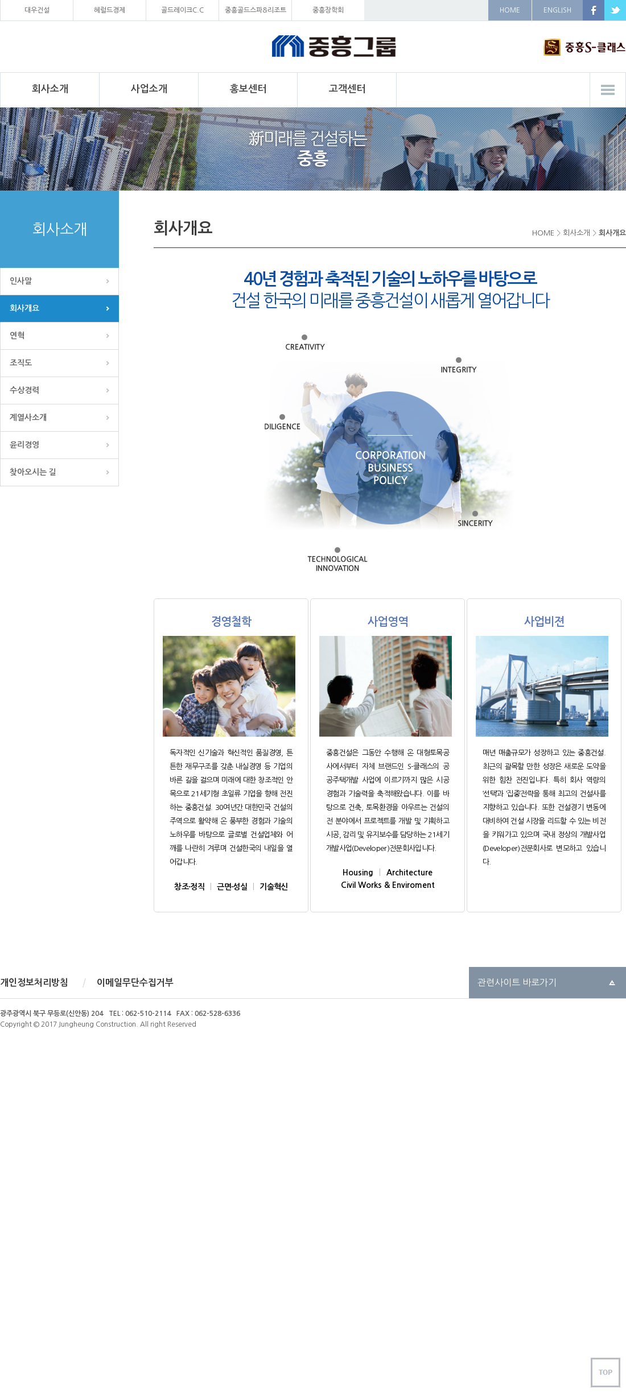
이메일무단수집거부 (135, 982)
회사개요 (24, 308)
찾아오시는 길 (33, 472)
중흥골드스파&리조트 (255, 10)
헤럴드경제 (109, 10)
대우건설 (37, 10)
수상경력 (24, 390)
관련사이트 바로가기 (517, 982)
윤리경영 (24, 445)
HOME (510, 10)
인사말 (21, 281)
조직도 (21, 363)
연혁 (17, 336)
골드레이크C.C (182, 10)
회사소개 (576, 233)
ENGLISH (557, 10)
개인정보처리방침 (34, 982)
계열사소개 (28, 417)
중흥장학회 (328, 10)
